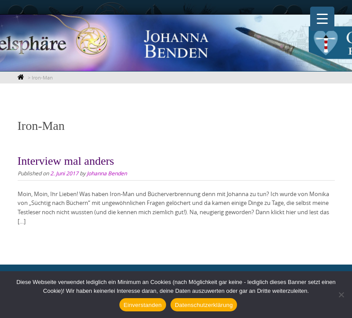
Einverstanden (143, 305)
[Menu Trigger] (322, 19)
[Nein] (341, 294)
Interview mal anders (66, 161)
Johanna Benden (107, 173)
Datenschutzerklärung (204, 305)
